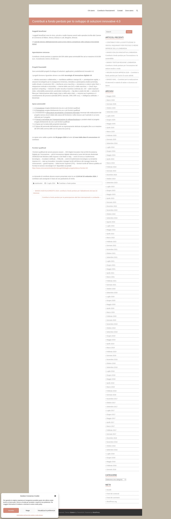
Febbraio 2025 (111, 135)
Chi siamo (91, 10)
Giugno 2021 (111, 265)
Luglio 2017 (110, 410)
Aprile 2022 (110, 234)
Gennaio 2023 (111, 202)
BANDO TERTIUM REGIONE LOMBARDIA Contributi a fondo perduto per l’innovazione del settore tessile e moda (121, 65)
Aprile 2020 (110, 308)
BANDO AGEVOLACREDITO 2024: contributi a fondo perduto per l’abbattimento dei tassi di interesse (65, 192)
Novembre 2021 (112, 249)
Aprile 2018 (110, 383)
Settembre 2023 (112, 182)
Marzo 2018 (111, 387)
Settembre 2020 (112, 292)
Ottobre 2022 (111, 214)
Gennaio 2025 (111, 139)
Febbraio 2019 (111, 351)
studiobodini (38, 183)
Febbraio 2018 (111, 391)
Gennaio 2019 (111, 355)
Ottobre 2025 (111, 108)
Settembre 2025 (112, 112)
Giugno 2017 (111, 414)
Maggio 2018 (111, 379)
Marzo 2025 (111, 131)
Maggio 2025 (111, 124)
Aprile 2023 (110, 198)
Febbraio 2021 (111, 281)
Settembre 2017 (112, 406)
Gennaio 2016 (111, 469)
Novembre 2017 (112, 399)
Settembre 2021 (112, 257)
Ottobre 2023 (111, 179)
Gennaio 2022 (111, 245)
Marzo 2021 (111, 277)
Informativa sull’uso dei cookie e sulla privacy (30, 515)
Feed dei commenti (113, 497)
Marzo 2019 (111, 348)
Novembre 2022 (112, 210)
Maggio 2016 (111, 461)
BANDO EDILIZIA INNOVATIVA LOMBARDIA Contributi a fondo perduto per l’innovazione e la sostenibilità (121, 55)
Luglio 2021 (110, 261)
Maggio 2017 (111, 418)
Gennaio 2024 (111, 171)
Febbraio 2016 (111, 465)
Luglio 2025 (110, 116)
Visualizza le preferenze (46, 510)
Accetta (11, 510)
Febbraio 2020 (111, 316)
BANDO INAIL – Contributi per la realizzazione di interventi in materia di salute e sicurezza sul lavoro (121, 82)
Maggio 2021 (111, 269)
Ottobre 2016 (111, 446)
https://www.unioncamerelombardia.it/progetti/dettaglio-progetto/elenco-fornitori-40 (60, 168)
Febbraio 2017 (111, 430)
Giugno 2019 (111, 336)
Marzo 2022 (111, 237)
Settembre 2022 (112, 218)
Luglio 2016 (110, 454)
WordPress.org (112, 501)
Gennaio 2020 (111, 320)
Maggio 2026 (111, 96)
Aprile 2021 (110, 273)
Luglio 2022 (110, 226)
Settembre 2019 (112, 332)
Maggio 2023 (111, 194)
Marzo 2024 (111, 163)
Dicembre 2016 (112, 438)
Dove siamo (129, 10)
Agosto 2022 (111, 222)
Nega (28, 510)
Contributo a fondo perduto (67, 183)
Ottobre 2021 (111, 253)
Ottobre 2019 (111, 328)
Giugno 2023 (111, 190)
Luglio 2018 (110, 371)
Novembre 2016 (112, 442)
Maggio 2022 (111, 230)
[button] (55, 496)
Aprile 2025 (110, 127)
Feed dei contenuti (113, 494)
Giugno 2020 (111, 300)
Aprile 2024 (110, 159)
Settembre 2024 (112, 143)
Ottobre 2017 (111, 403)
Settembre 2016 (112, 450)
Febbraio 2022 (111, 241)
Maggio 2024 (111, 155)
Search (129, 32)
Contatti (120, 10)
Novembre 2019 (112, 324)
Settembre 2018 (112, 367)
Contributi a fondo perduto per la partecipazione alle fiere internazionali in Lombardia (71, 197)
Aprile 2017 (110, 422)
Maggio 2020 (111, 304)
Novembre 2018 (112, 359)
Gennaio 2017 (111, 434)
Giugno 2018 (111, 375)
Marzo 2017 (111, 426)
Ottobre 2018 (111, 363)
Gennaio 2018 (111, 395)
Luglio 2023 (110, 186)
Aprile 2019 (110, 344)
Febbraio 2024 (111, 167)
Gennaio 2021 (111, 285)
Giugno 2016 (111, 458)
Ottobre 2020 (111, 289)
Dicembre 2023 (112, 175)
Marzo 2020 (111, 312)
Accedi (109, 490)
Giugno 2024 (111, 151)
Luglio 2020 (110, 296)
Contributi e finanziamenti (106, 10)
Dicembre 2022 (112, 206)
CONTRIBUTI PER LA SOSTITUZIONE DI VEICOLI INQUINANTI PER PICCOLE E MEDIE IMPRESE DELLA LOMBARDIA (121, 45)
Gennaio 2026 (111, 104)
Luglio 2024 (110, 147)
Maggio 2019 (111, 340)
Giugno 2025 (111, 120)
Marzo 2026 (111, 100)
